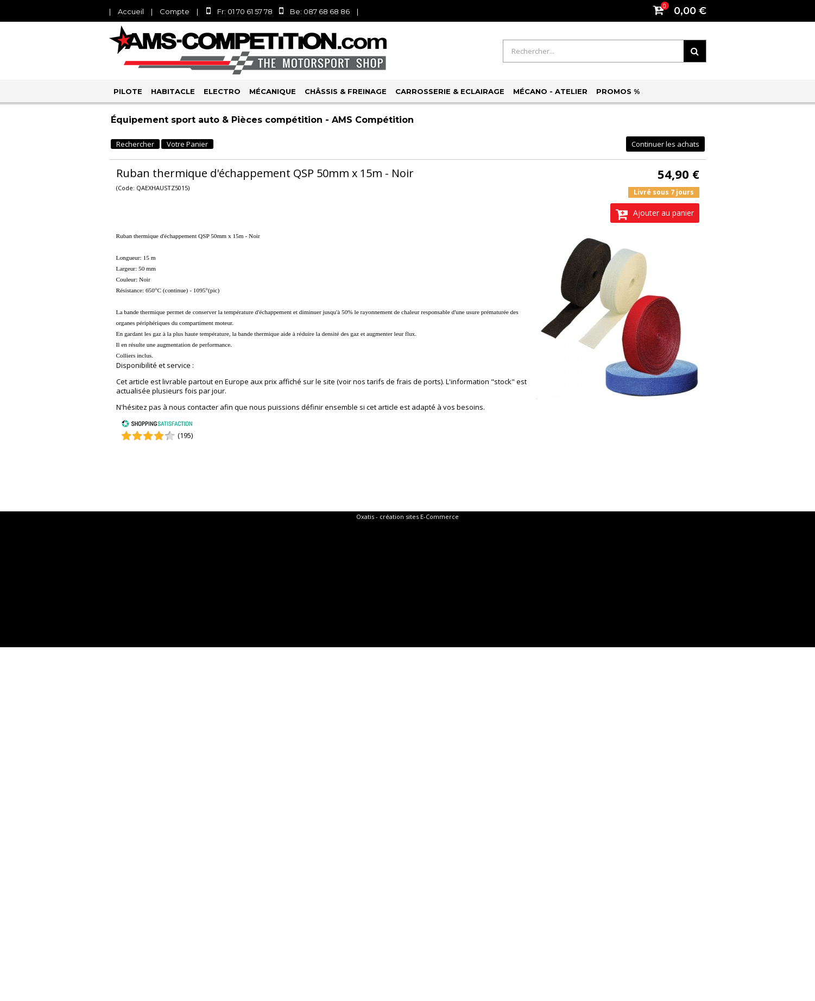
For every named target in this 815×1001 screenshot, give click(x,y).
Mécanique (272, 91)
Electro (222, 91)
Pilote (127, 91)
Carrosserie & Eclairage (449, 91)
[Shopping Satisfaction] (157, 425)
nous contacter (193, 407)
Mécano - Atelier (550, 91)
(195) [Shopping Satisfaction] (185, 435)
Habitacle (173, 91)
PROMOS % (618, 91)
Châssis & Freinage (346, 91)
